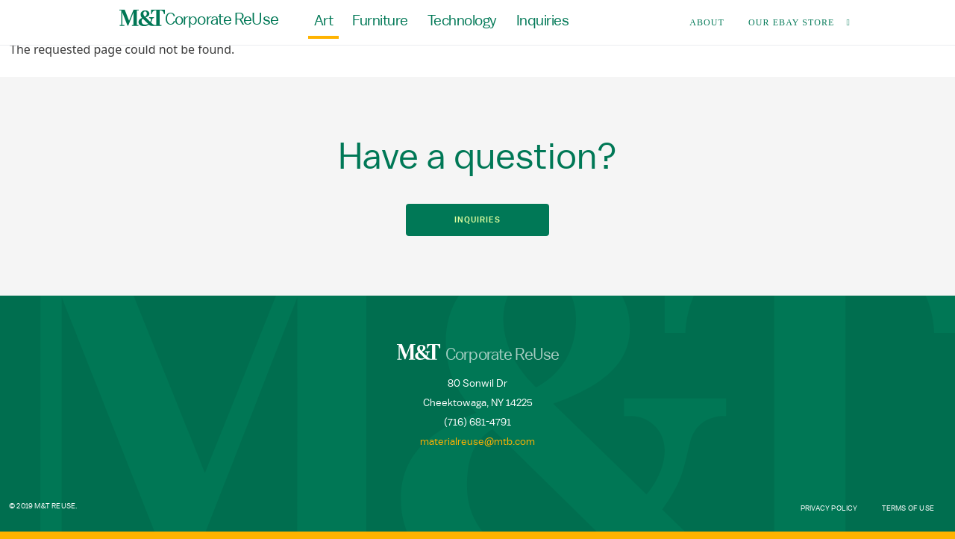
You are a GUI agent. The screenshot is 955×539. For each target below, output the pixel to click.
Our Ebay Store (791, 22)
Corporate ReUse (198, 19)
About (706, 22)
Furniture (380, 20)
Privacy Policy (829, 508)
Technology (462, 20)
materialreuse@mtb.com (477, 442)
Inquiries (542, 20)
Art (324, 20)
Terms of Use (908, 508)
